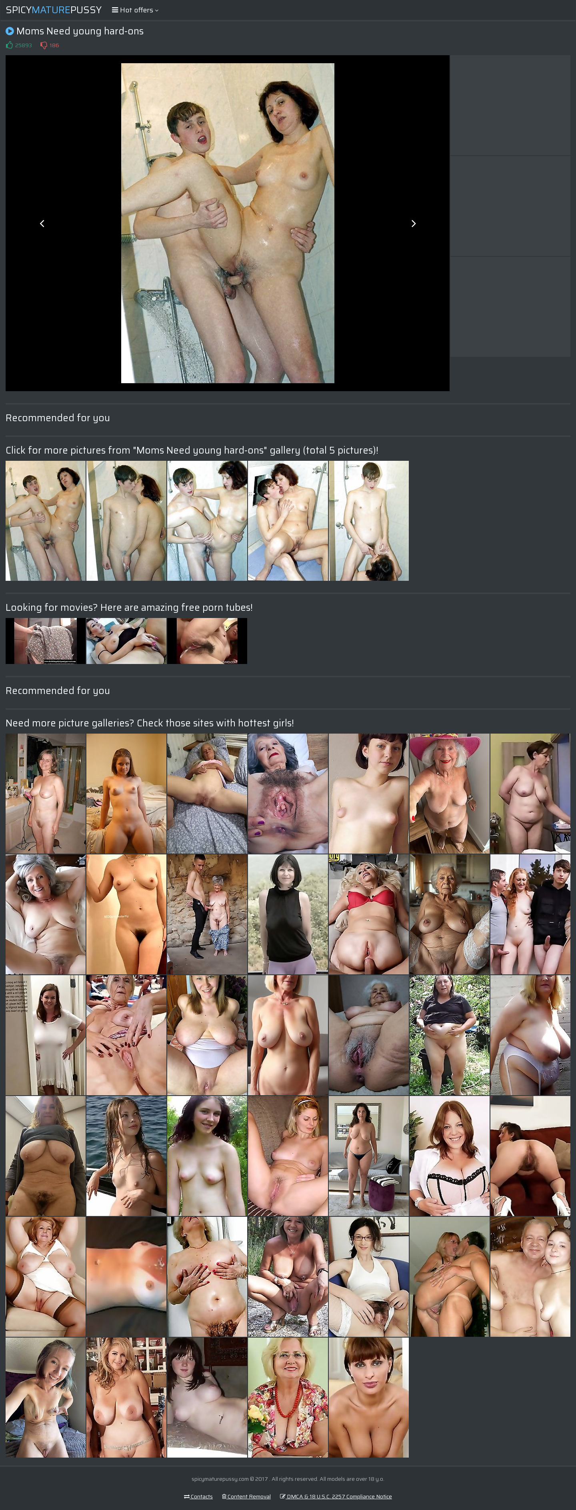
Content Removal (246, 1496)
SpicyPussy (54, 10)
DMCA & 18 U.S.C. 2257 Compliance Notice (336, 1496)
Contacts (198, 1496)
